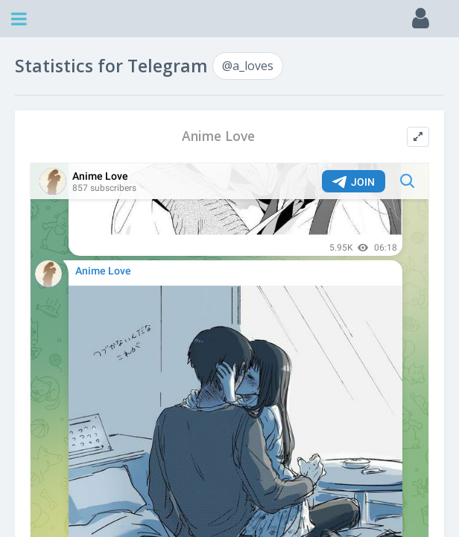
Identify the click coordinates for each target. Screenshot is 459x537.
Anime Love (218, 136)
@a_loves (247, 65)
